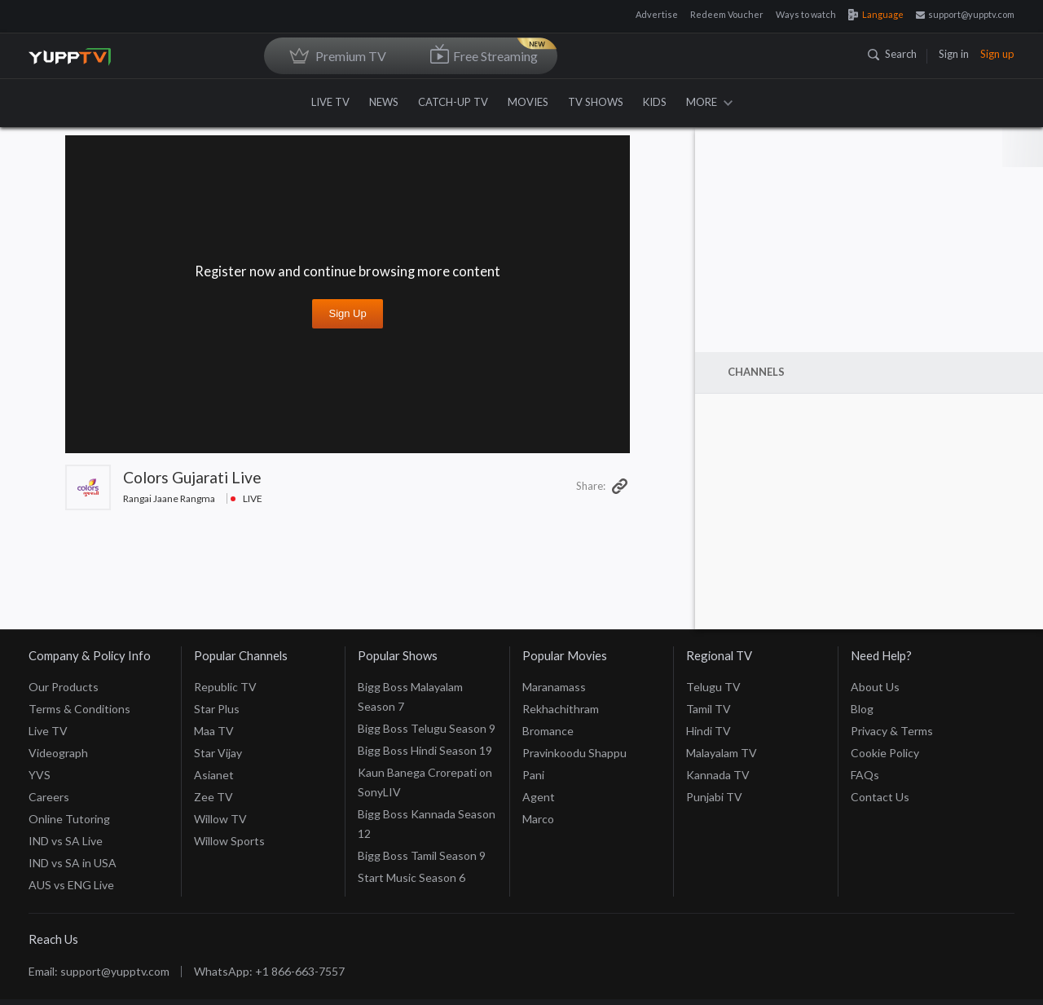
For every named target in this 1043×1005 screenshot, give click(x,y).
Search (892, 53)
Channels (756, 371)
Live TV (48, 709)
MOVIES (528, 101)
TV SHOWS (595, 101)
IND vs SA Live (66, 819)
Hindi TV (708, 709)
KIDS (655, 101)
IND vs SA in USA (73, 841)
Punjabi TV (714, 775)
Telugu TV (713, 665)
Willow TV (220, 797)
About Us (875, 665)
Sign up (997, 53)
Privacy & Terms (892, 709)
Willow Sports (229, 819)
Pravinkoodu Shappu (574, 731)
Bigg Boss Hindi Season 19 (425, 728)
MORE (709, 101)
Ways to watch (806, 14)
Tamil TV (708, 687)
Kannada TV (718, 753)
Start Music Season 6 (411, 855)
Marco (538, 797)
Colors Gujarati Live (192, 477)
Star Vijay (218, 731)
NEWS (383, 101)
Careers (49, 775)
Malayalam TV (721, 731)
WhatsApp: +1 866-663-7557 (269, 949)
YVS (40, 753)
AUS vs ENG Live (71, 863)
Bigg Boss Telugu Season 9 (426, 706)
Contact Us (880, 775)
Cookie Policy (885, 731)
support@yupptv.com (965, 14)
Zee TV (213, 775)
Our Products (64, 665)
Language (876, 14)
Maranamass (554, 665)
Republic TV (225, 665)
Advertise (657, 14)
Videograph (58, 731)
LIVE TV (330, 101)
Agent (538, 775)
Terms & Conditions (79, 687)
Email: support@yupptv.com (99, 949)
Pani (533, 753)
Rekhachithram (560, 687)
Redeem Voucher (727, 14)
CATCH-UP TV (453, 101)
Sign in (954, 53)
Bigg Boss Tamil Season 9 (422, 833)
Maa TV (214, 709)
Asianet (214, 753)
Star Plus (217, 687)
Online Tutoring (69, 797)
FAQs (865, 753)
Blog (862, 687)
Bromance (548, 709)
